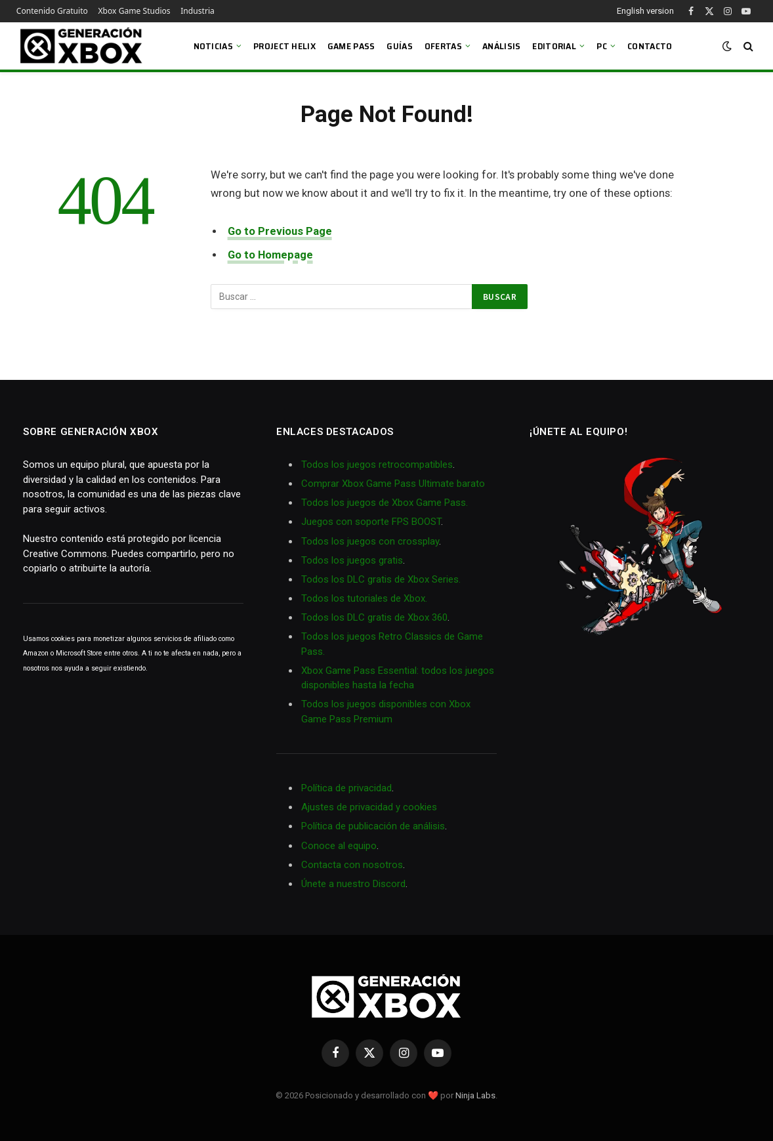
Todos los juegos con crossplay (370, 541)
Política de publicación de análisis (373, 826)
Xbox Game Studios (134, 10)
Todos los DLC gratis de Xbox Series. (381, 579)
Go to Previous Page (280, 231)
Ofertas (443, 46)
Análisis (501, 46)
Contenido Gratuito (52, 10)
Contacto (649, 46)
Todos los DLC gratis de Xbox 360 (374, 617)
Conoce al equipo (339, 846)
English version (645, 11)
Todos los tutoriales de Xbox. (364, 598)
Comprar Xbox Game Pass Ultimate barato (393, 483)
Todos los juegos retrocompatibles (377, 464)
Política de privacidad (346, 788)
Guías (399, 46)
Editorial (554, 46)
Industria (197, 10)
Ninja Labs (475, 1095)
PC (601, 46)
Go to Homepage (270, 255)
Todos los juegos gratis (352, 560)
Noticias (213, 46)
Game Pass (351, 46)
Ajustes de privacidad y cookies (369, 807)
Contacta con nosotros (352, 865)
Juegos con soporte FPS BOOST (371, 522)
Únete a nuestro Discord (353, 884)
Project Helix (284, 46)
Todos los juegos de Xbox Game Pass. (384, 502)
